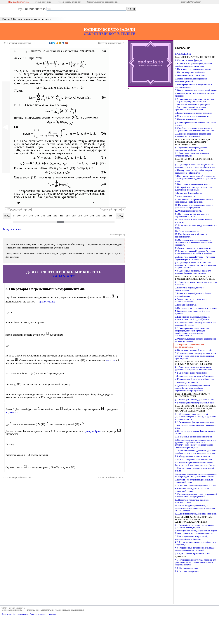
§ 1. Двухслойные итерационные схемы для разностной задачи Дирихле (194, 526)
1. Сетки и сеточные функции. (188, 60)
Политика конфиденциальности (15, 614)
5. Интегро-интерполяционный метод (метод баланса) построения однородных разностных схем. (196, 178)
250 (43, 215)
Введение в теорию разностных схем (32, 19)
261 (110, 215)
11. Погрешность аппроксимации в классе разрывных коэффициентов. (194, 206)
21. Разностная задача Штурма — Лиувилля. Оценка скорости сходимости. (195, 258)
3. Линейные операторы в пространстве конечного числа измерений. (193, 135)
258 (92, 215)
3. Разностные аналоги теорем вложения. (193, 113)
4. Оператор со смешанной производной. (193, 350)
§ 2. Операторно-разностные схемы (191, 373)
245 (13, 215)
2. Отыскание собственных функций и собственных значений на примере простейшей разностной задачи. (192, 107)
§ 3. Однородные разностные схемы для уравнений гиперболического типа (193, 272)
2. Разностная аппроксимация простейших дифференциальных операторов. (194, 64)
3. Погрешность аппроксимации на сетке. (193, 69)
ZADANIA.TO (63, 276)
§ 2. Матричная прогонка (186, 568)
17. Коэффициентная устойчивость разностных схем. (191, 235)
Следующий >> (111, 43)
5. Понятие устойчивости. (186, 382)
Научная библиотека (18, 2)
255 (74, 215)
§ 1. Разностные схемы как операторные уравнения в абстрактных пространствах (193, 368)
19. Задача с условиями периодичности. (193, 248)
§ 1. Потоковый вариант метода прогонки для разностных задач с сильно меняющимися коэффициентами (195, 562)
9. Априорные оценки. (185, 196)
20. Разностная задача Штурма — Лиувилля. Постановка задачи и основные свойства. (195, 252)
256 (80, 215)
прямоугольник (47, 301)
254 (68, 215)
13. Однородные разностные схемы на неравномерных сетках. (192, 215)
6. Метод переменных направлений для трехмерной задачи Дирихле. (192, 537)
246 (19, 215)
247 (25, 215)
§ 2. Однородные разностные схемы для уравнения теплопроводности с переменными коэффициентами (195, 265)
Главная (6, 19)
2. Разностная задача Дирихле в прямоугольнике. (189, 289)
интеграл (110, 360)
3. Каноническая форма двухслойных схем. (194, 376)
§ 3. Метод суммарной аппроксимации (192, 456)
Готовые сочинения (42, 2)
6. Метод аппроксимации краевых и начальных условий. (191, 80)
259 (98, 215)
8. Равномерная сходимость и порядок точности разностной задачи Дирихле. (192, 318)
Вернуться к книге (12, 229)
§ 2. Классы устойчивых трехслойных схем (194, 403)
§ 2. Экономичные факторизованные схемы (194, 422)
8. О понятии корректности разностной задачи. (196, 90)
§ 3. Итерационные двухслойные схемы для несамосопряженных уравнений (194, 549)
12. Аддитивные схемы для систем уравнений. (196, 514)
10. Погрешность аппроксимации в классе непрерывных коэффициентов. (194, 200)
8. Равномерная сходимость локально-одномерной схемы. (192, 489)
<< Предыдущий (17, 43)
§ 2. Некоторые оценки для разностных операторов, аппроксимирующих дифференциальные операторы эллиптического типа (192, 332)
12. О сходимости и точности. (188, 211)
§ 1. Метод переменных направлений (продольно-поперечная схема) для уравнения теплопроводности (195, 416)
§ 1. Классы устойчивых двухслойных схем (194, 399)
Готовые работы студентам (69, 2)
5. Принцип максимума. (185, 119)
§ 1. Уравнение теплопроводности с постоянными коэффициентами (191, 149)
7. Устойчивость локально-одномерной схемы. (196, 485)
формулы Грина (93, 431)
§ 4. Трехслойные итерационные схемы (192, 553)
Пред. (7, 215)
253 (61, 215)
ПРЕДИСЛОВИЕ (183, 54)
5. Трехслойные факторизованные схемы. (193, 437)
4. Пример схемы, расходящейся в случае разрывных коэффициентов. (193, 171)
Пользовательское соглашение (43, 614)
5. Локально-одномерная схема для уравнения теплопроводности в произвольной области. (196, 475)
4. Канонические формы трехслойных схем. (195, 379)
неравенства (11, 412)
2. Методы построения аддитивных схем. (193, 459)
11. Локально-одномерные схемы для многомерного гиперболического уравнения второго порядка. (195, 508)
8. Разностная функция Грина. (188, 193)
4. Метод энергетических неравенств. (192, 116)
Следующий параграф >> (113, 209)
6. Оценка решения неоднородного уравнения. (196, 308)
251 (49, 215)
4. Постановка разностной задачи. (190, 72)
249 (37, 215)
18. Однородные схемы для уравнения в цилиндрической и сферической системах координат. (194, 242)
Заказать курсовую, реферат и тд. (102, 2)
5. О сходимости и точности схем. (190, 75)
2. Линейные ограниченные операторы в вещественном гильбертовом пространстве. (194, 129)
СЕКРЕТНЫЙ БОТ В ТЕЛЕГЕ (109, 34)
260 (104, 215)
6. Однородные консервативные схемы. (192, 184)
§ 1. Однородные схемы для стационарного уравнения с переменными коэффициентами (195, 166)
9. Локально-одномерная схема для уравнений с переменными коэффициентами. (196, 495)
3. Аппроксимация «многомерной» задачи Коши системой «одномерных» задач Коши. (195, 464)
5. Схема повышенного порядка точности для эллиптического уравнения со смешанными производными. (195, 355)
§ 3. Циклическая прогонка (187, 571)
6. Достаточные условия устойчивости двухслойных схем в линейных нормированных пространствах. (192, 388)
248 (31, 215)
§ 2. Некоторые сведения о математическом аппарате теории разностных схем (194, 100)
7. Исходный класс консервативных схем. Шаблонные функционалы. (193, 188)
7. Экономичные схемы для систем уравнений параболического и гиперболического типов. (196, 452)
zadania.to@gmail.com (191, 2)
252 (55, 215)
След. (120, 215)
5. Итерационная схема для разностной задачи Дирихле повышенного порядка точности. (196, 532)
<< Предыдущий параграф (18, 209)
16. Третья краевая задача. (187, 231)
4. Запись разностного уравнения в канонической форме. (191, 300)
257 (86, 215)
